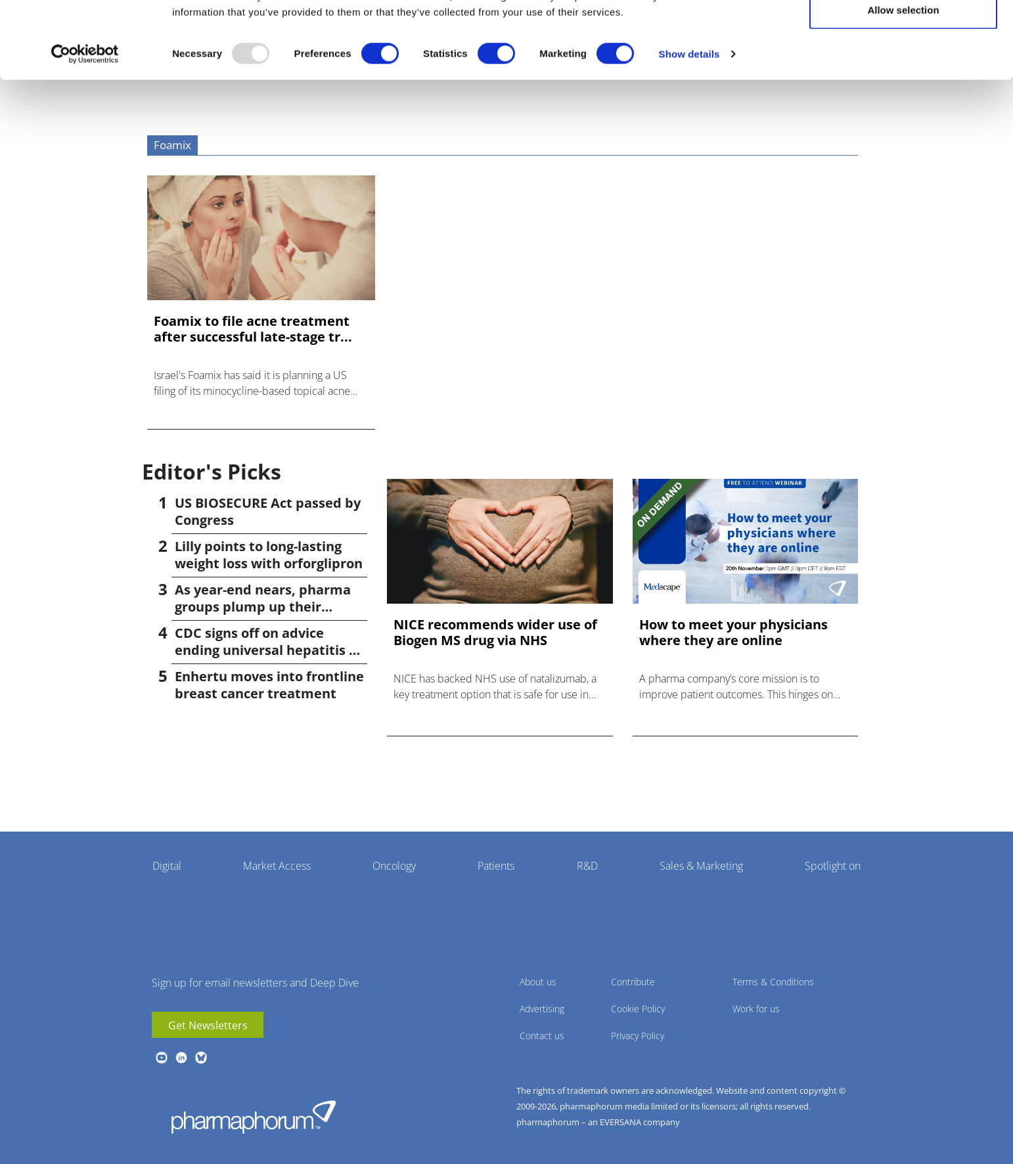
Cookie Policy (638, 1008)
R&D (587, 866)
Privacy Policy (637, 1035)
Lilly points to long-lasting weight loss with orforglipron (269, 554)
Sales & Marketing (701, 866)
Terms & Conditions (773, 981)
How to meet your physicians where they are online (733, 632)
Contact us (542, 1035)
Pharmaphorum (254, 1116)
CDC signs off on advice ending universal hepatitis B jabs (266, 650)
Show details (689, 121)
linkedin (181, 1057)
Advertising (542, 1008)
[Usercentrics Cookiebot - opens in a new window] (85, 122)
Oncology (394, 866)
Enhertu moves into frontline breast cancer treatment (269, 684)
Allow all (904, 34)
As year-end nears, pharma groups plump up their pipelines (263, 607)
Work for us (756, 1008)
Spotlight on (833, 866)
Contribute (633, 981)
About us (538, 981)
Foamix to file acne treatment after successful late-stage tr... (253, 329)
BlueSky (201, 1057)
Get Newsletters (208, 1025)
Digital (166, 866)
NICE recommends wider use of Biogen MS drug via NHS (495, 632)
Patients (496, 866)
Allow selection (903, 77)
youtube (161, 1057)
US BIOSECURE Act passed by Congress (268, 511)
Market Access (277, 866)
